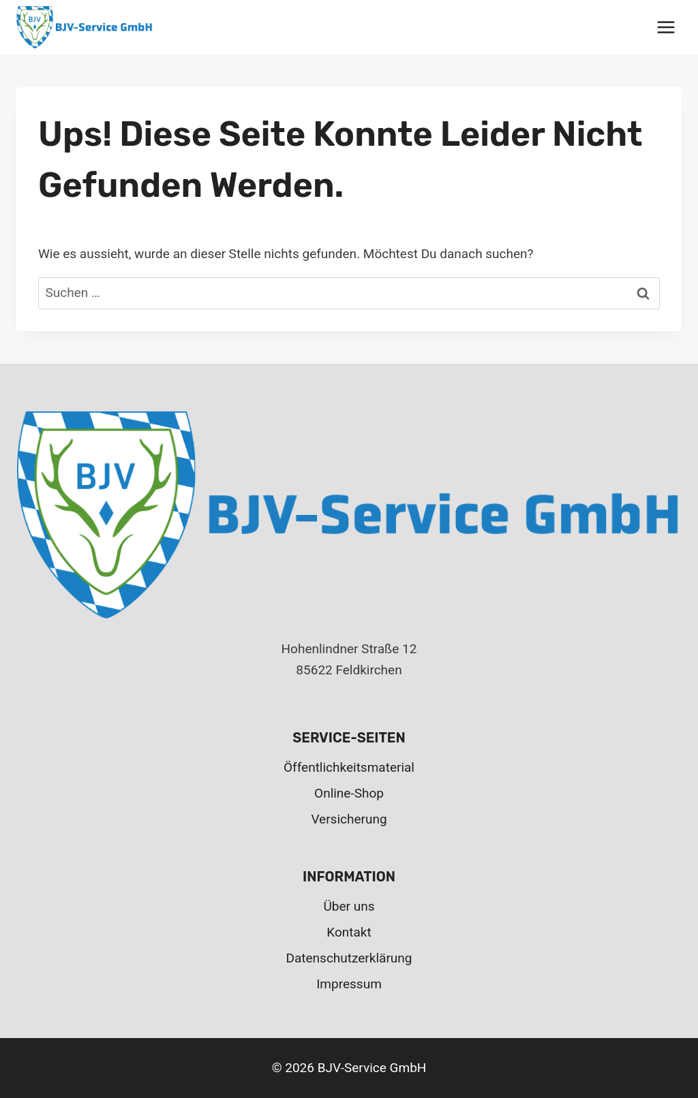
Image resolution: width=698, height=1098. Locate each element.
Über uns (349, 906)
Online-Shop (349, 793)
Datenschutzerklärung (349, 958)
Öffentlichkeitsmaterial (349, 767)
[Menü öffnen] (666, 27)
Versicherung (348, 819)
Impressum (349, 984)
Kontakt (349, 932)
